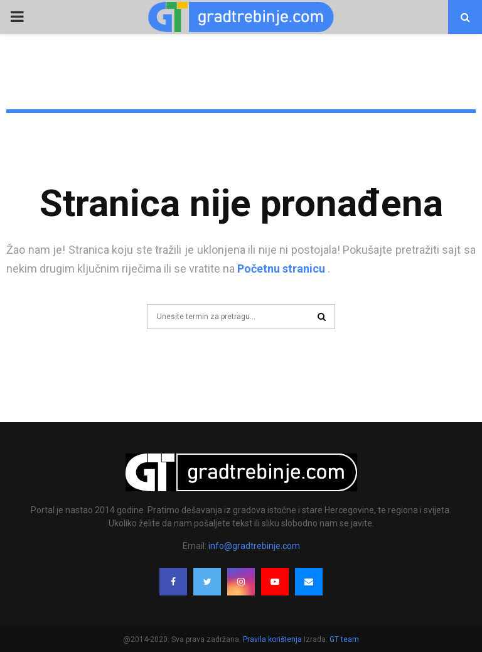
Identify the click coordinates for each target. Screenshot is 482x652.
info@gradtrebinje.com (254, 546)
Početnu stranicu (281, 268)
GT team (344, 639)
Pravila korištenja (273, 639)
